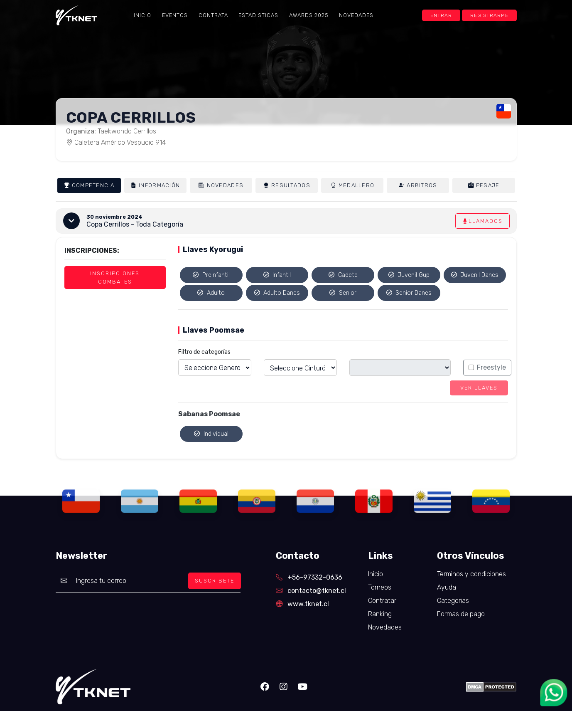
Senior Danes (409, 292)
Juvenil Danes (475, 275)
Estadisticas (258, 15)
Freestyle (491, 367)
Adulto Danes (277, 292)
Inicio (142, 15)
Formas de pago (461, 614)
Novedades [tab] (221, 185)
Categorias (453, 601)
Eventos (175, 15)
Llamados (482, 221)
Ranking (380, 614)
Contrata (213, 15)
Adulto (211, 292)
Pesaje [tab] (484, 185)
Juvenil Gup (409, 275)
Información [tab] (155, 185)
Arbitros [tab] (418, 185)
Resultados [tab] (286, 185)
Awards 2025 (309, 15)
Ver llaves (479, 388)
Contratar (382, 601)
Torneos (379, 587)
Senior (342, 292)
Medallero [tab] (353, 185)
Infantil (277, 275)
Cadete (343, 275)
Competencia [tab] (89, 185)
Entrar (441, 15)
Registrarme (489, 15)
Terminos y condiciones (471, 574)
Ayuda (446, 587)
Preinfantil (211, 275)
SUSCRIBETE (214, 581)
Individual (211, 433)
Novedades (356, 15)
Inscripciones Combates (115, 277)
